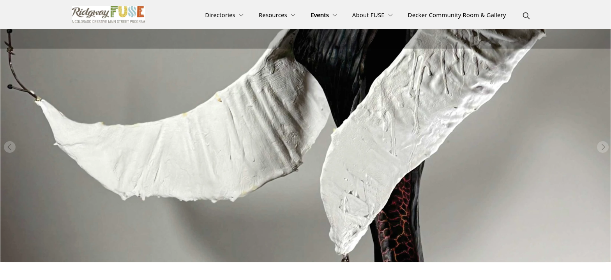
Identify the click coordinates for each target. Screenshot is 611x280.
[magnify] (526, 16)
